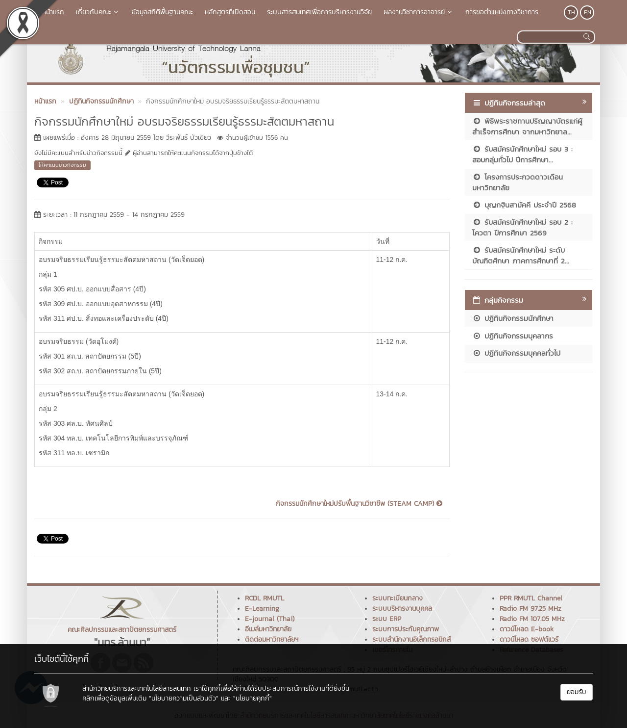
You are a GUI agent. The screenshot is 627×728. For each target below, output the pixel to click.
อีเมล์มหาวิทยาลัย (268, 629)
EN (587, 12)
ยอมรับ (576, 692)
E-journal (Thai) (269, 619)
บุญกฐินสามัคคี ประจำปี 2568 (524, 204)
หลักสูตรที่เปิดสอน (230, 12)
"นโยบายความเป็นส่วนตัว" (183, 698)
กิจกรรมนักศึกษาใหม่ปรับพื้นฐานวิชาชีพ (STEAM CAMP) (359, 504)
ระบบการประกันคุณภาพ (405, 629)
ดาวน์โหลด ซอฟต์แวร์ (529, 639)
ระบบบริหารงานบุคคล (402, 608)
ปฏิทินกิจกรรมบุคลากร (512, 335)
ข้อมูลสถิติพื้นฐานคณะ (162, 12)
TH (571, 12)
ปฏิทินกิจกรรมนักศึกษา (513, 318)
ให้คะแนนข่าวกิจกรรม (62, 165)
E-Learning (262, 608)
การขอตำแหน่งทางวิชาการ (501, 12)
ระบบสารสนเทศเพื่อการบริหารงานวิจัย (319, 12)
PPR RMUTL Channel (531, 598)
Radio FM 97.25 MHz (530, 608)
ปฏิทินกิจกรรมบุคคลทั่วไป (516, 353)
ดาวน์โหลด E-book (527, 629)
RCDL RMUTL (264, 598)
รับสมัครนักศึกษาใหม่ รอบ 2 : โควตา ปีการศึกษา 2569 (522, 227)
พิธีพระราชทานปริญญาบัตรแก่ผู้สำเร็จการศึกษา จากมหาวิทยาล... (527, 126)
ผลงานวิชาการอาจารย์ (419, 12)
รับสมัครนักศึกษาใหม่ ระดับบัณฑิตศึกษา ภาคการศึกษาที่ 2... (520, 255)
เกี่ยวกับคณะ (98, 12)
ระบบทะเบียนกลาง (397, 598)
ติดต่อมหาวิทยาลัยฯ (271, 639)
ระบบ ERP (386, 619)
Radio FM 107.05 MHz (532, 619)
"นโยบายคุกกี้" (252, 698)
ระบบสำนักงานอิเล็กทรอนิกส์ (411, 639)
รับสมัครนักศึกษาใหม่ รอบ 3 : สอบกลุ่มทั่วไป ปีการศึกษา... (522, 154)
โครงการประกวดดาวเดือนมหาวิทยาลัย (517, 182)
